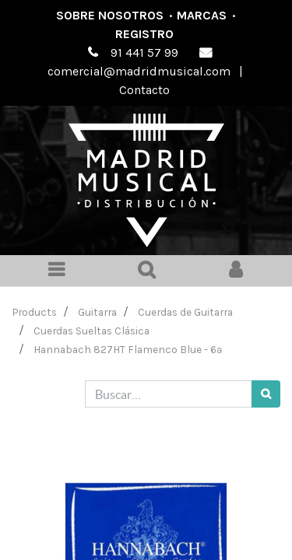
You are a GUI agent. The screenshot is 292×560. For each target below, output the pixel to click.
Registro (144, 33)
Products (34, 312)
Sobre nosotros (110, 15)
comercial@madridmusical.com (138, 71)
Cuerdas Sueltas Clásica (91, 330)
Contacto (144, 89)
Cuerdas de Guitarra (185, 312)
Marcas (202, 15)
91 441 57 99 (144, 52)
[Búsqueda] (266, 394)
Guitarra (97, 312)
